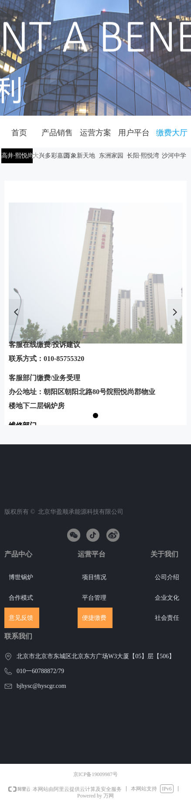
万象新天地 (80, 155)
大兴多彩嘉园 (51, 155)
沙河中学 (174, 155)
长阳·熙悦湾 (143, 155)
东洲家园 (111, 155)
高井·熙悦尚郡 (20, 155)
